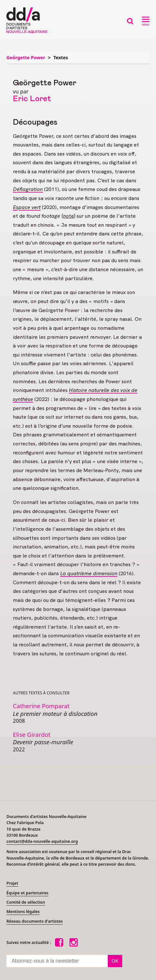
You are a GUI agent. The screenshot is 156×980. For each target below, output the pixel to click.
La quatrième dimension (88, 573)
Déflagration (28, 189)
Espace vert (27, 207)
